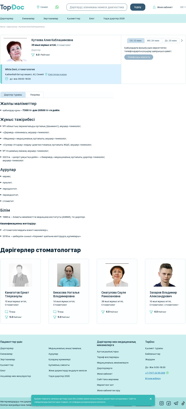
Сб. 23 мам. (136, 40)
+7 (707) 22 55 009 (155, 372)
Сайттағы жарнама (107, 379)
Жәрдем (150, 359)
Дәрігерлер (6, 18)
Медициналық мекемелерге (112, 362)
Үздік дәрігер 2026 (114, 18)
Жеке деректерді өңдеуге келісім (68, 370)
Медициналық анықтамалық (65, 348)
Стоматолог (64, 45)
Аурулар (53, 353)
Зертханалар (50, 18)
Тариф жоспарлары (108, 357)
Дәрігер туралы (13, 94)
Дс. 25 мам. (171, 40)
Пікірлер (35, 94)
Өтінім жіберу (153, 378)
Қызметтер (73, 18)
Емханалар (28, 18)
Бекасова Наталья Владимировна (66, 294)
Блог (91, 18)
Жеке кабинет (165, 7)
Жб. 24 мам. (153, 40)
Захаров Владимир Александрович (163, 294)
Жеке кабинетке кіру (108, 390)
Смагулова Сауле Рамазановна (113, 294)
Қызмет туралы (154, 348)
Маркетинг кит (105, 384)
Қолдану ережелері (60, 359)
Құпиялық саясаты (59, 364)
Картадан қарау (57, 74)
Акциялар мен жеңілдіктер (15, 376)
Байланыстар (152, 353)
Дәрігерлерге (104, 368)
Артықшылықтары (108, 351)
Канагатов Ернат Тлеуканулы (17, 294)
